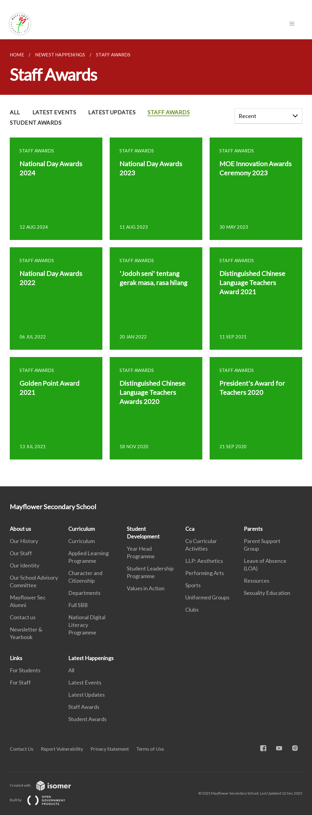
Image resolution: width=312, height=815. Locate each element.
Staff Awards (83, 706)
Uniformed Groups (207, 597)
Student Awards (87, 719)
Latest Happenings (91, 658)
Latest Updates (86, 694)
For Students (25, 670)
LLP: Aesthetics (204, 560)
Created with (45, 785)
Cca (189, 528)
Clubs (192, 609)
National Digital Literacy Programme (86, 625)
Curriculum (81, 528)
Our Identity (24, 565)
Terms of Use (150, 749)
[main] (156, 262)
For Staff (20, 682)
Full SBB (78, 605)
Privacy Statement (109, 749)
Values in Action (146, 588)
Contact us (23, 617)
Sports (193, 585)
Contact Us (22, 749)
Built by (42, 800)
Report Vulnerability (62, 749)
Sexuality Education (267, 592)
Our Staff (21, 553)
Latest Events (84, 682)
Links (16, 658)
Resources (256, 580)
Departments (84, 592)
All (71, 670)
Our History (24, 541)
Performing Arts (204, 573)
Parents (253, 528)
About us (20, 528)
